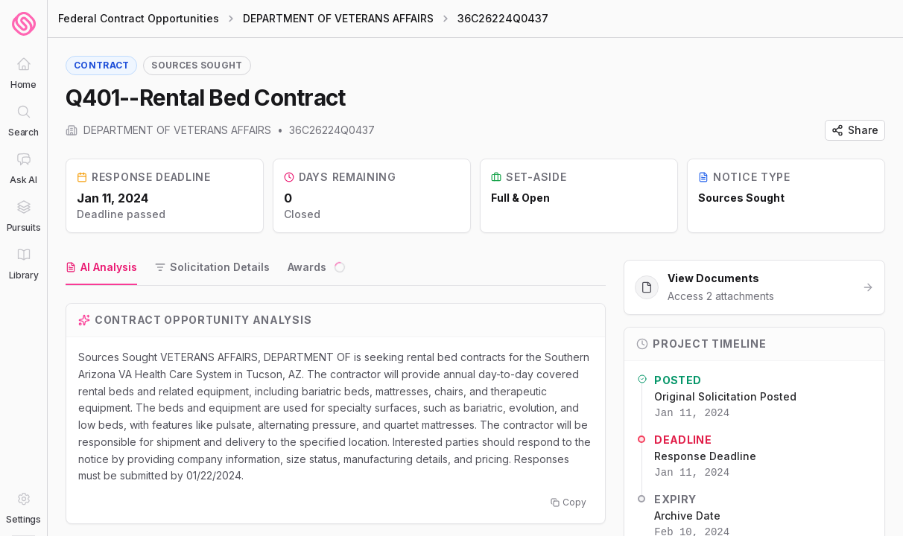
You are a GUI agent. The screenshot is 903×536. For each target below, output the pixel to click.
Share (854, 130)
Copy (568, 502)
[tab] (101, 268)
